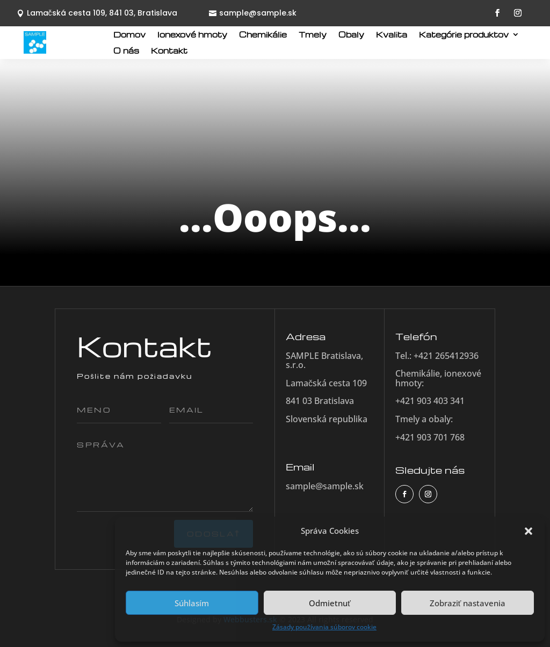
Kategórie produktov (464, 35)
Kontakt (169, 51)
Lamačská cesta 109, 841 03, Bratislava (102, 13)
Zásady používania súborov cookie (324, 626)
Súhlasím (192, 603)
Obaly (351, 35)
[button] (528, 531)
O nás (126, 51)
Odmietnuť (330, 603)
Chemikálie (263, 35)
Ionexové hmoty (192, 35)
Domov (129, 35)
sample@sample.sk (257, 13)
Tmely (313, 35)
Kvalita (391, 35)
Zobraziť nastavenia (468, 603)
